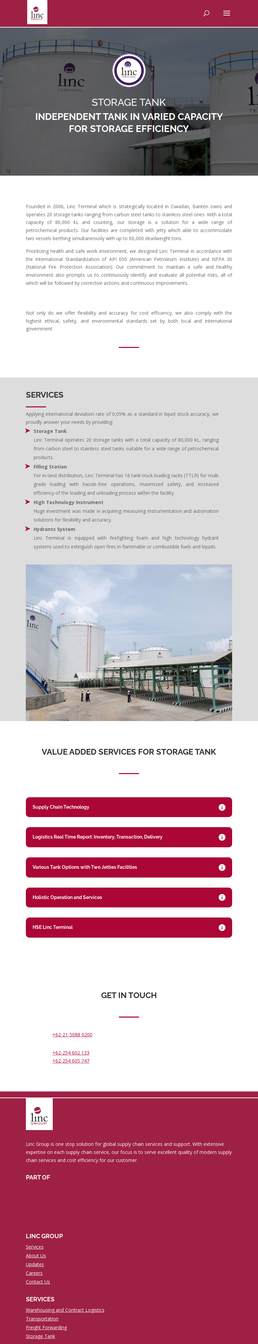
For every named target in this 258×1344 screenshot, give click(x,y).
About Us (36, 1255)
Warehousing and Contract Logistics (65, 1310)
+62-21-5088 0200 (72, 1034)
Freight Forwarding (46, 1327)
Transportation (42, 1318)
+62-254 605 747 (70, 1061)
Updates (35, 1264)
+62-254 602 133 (70, 1052)
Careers (34, 1273)
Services (35, 1247)
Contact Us (38, 1282)
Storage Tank (40, 1336)
